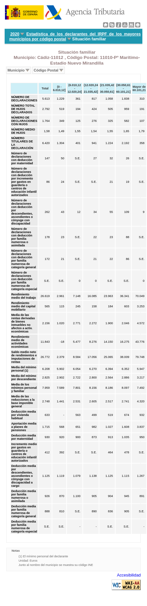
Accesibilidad (129, 575)
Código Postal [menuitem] (46, 70)
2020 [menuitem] (14, 34)
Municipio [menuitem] (16, 70)
